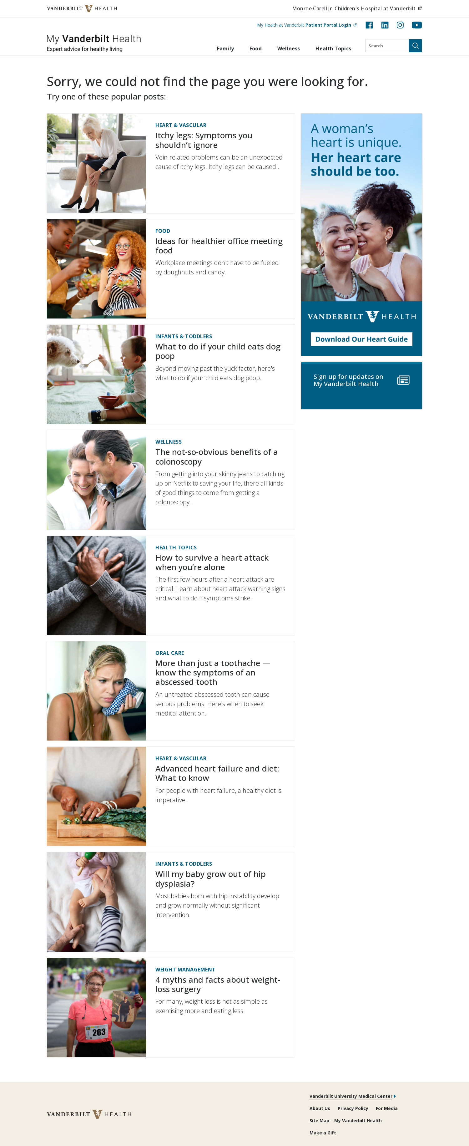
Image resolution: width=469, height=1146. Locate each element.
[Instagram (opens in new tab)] (400, 25)
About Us (320, 1108)
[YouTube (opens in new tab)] (417, 25)
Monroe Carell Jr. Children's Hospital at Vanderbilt (357, 8)
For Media (387, 1108)
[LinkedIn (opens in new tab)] (385, 25)
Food (256, 48)
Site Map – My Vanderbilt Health (346, 1120)
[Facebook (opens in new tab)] (369, 25)
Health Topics (333, 48)
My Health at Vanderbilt (307, 25)
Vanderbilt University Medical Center (351, 1096)
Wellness (288, 48)
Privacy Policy (353, 1108)
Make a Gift (323, 1133)
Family (225, 48)
